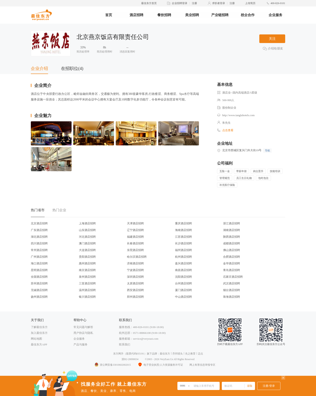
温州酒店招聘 (87, 290)
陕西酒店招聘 (231, 236)
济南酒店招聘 (135, 263)
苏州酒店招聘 (39, 283)
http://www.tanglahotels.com (238, 115)
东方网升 (118, 353)
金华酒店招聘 (231, 263)
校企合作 (248, 15)
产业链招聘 (219, 15)
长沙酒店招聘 (183, 243)
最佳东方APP (39, 344)
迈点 (200, 353)
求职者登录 (218, 3)
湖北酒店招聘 (39, 236)
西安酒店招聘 (135, 290)
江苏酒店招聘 (183, 236)
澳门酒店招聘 (87, 243)
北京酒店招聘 (39, 223)
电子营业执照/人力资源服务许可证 (160, 364)
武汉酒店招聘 (231, 283)
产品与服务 (81, 344)
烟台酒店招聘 (231, 290)
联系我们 (124, 344)
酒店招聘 (136, 15)
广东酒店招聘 (39, 230)
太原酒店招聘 (135, 283)
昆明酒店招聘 (39, 270)
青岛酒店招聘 (231, 270)
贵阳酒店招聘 (87, 256)
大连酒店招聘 (87, 250)
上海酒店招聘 (87, 223)
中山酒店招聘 (183, 296)
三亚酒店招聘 (87, 283)
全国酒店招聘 (39, 276)
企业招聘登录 (179, 3)
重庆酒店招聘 (183, 223)
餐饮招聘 (164, 15)
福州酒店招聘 (183, 250)
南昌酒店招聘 (183, 270)
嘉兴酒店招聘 (183, 263)
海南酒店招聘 (183, 230)
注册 (194, 3)
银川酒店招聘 (87, 296)
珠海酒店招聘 (231, 296)
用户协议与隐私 (83, 332)
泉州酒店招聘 (87, 276)
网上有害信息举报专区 (202, 364)
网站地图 (36, 338)
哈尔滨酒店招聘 (137, 256)
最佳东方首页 (149, 3)
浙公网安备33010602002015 (112, 364)
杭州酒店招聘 (183, 256)
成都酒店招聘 (231, 243)
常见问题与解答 (83, 327)
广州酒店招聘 (39, 256)
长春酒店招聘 (135, 243)
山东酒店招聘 (87, 230)
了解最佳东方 (39, 327)
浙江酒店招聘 (231, 223)
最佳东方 (165, 353)
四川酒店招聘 (39, 243)
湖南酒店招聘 (231, 230)
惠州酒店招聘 (87, 263)
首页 (108, 15)
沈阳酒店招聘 (183, 276)
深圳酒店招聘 (135, 276)
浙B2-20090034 (130, 359)
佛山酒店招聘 (231, 250)
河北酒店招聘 (87, 236)
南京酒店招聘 (87, 270)
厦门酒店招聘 (183, 290)
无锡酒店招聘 (39, 290)
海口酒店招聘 (39, 263)
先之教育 (190, 353)
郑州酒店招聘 (135, 296)
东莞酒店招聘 (135, 250)
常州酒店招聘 (39, 250)
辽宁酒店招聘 (135, 230)
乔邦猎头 (177, 353)
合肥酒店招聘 (231, 256)
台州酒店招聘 (183, 283)
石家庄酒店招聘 (233, 276)
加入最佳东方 (39, 332)
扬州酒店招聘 (39, 296)
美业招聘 (192, 15)
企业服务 (275, 15)
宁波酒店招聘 (135, 270)
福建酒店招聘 (135, 236)
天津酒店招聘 (135, 223)
